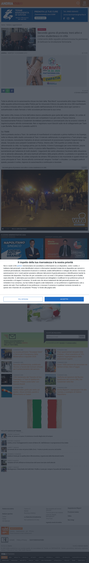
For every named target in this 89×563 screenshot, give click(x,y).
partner (19, 266)
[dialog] (44, 281)
